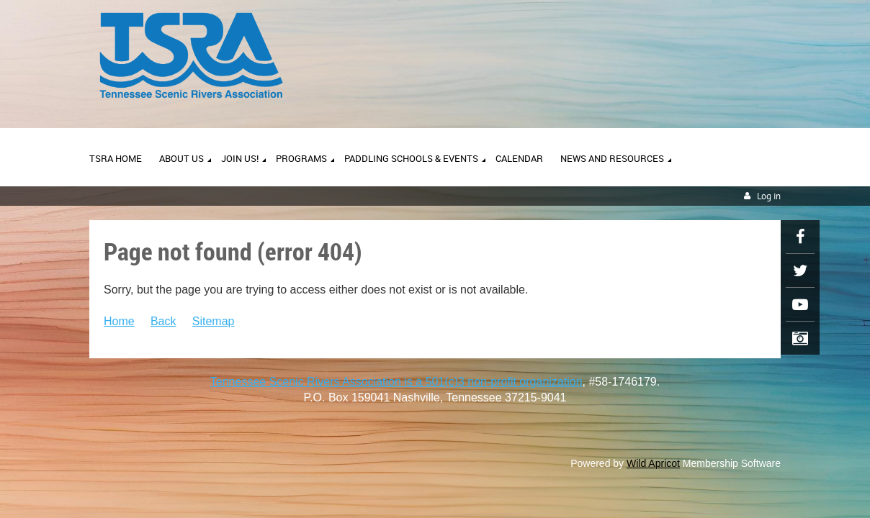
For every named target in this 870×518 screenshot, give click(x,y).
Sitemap (213, 321)
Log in (769, 196)
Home (119, 321)
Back (163, 321)
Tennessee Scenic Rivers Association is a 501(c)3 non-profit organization (396, 382)
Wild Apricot (653, 463)
